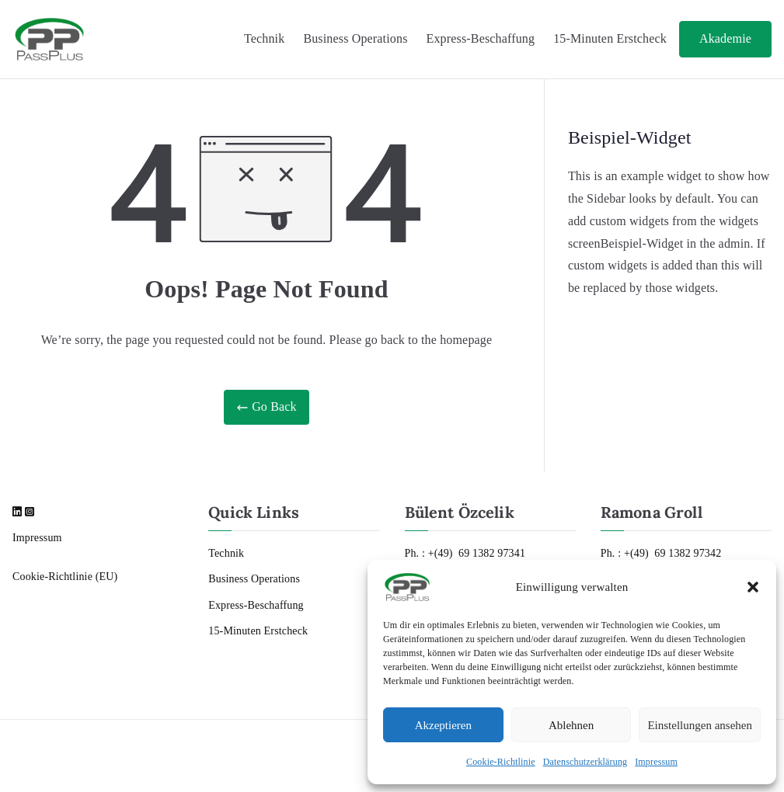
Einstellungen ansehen (699, 725)
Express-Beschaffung (481, 38)
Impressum (656, 761)
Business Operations (355, 38)
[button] (753, 587)
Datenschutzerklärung (585, 761)
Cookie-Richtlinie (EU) (64, 576)
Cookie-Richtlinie (500, 761)
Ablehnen (571, 725)
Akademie (725, 38)
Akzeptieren (443, 725)
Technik (264, 38)
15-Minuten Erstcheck (610, 38)
